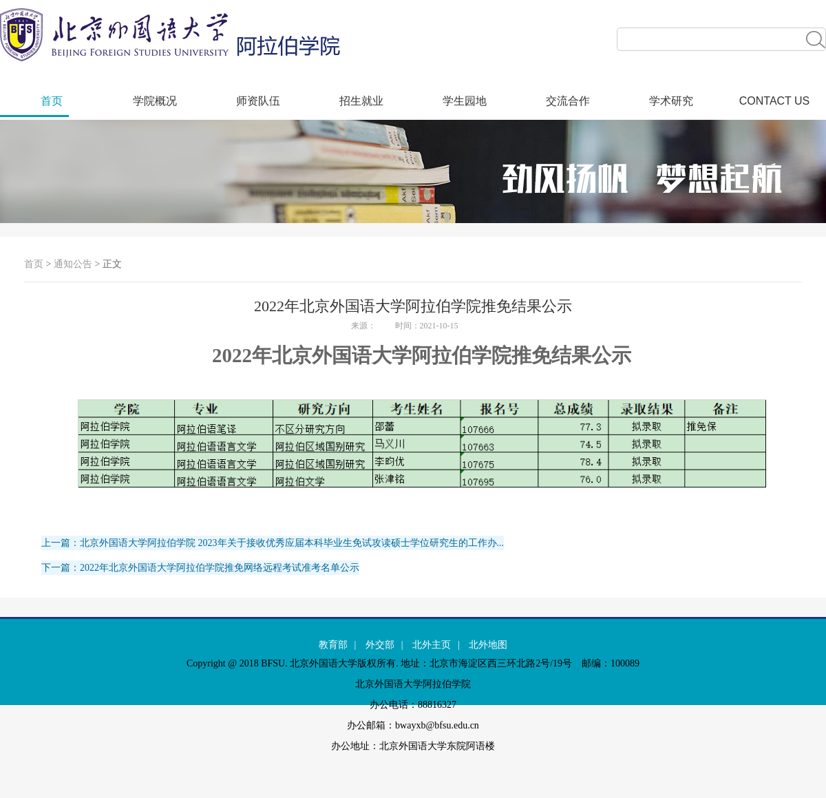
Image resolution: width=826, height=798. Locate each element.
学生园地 (465, 101)
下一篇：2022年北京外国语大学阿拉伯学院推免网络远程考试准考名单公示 (200, 568)
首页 (52, 101)
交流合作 (568, 101)
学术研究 (671, 101)
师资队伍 (258, 101)
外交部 (380, 645)
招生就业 (361, 101)
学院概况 (155, 101)
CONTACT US (774, 101)
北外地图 (488, 645)
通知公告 (73, 264)
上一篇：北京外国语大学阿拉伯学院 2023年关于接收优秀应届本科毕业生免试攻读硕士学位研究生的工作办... (272, 543)
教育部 (333, 645)
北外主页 (431, 645)
